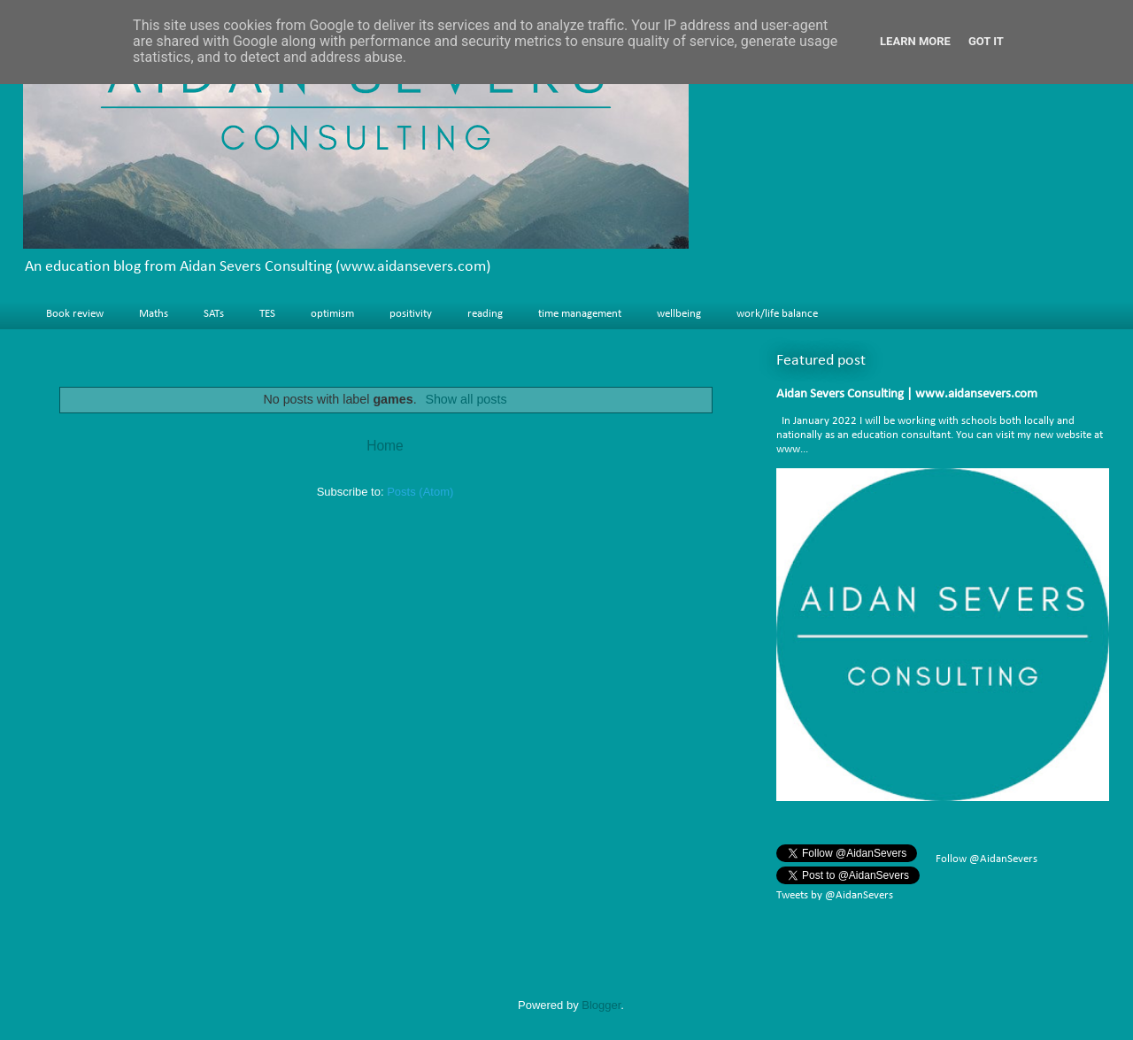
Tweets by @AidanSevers (834, 895)
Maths (153, 314)
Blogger (601, 1005)
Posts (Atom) (420, 491)
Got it (986, 41)
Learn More (915, 41)
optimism (332, 314)
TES (267, 314)
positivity (410, 314)
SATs (214, 314)
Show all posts (465, 399)
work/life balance (777, 314)
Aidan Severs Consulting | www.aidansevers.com (906, 394)
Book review (75, 314)
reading (485, 314)
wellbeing (679, 314)
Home (385, 445)
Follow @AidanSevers (985, 859)
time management (579, 314)
